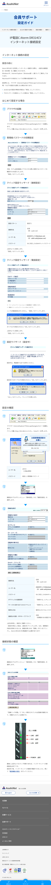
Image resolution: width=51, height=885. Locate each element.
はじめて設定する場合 (26, 30)
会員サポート (6, 822)
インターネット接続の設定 (9, 30)
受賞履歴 (4, 833)
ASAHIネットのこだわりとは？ (11, 829)
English (9, 793)
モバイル (5, 808)
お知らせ (4, 837)
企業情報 (4, 849)
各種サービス (6, 815)
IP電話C (6, 10)
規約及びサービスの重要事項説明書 (11, 860)
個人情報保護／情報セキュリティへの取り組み (14, 864)
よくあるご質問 (6, 841)
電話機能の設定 (14, 771)
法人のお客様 (33, 793)
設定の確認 (39, 30)
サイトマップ (5, 853)
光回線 (4, 800)
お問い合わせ (5, 857)
